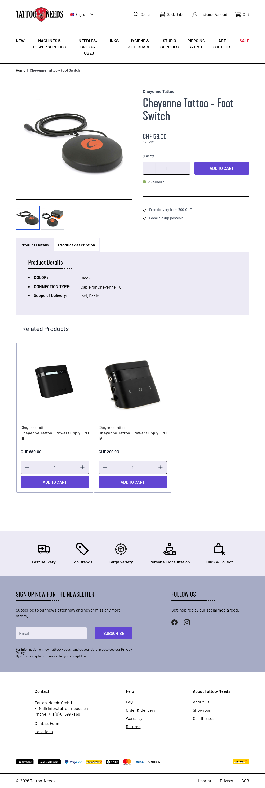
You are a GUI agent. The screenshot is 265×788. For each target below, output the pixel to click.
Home (20, 70)
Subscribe (113, 633)
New (20, 40)
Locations (44, 732)
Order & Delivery (140, 710)
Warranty (134, 718)
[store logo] (39, 14)
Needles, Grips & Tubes (88, 46)
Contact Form (47, 723)
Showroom (202, 710)
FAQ (129, 701)
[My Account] (209, 14)
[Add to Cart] (54, 482)
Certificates (204, 718)
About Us (201, 701)
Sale (244, 40)
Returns (133, 726)
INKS (114, 40)
